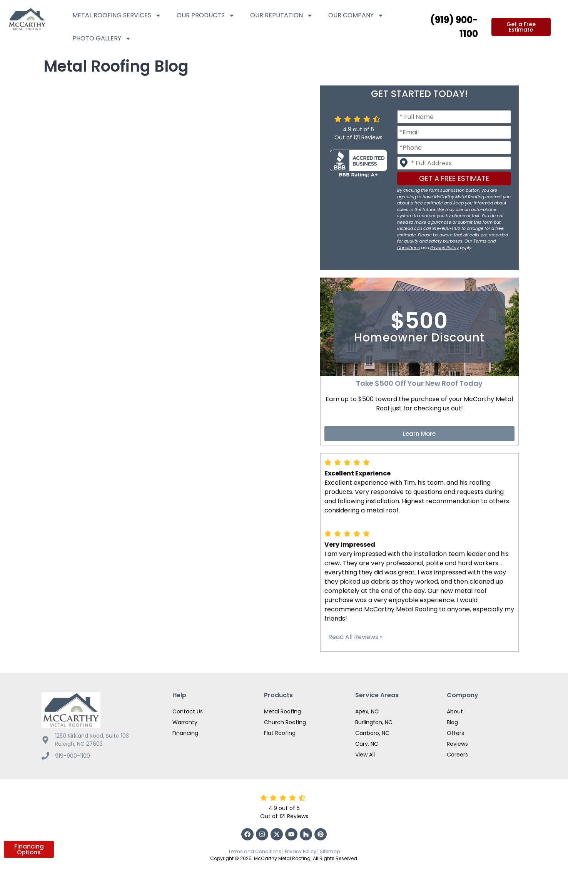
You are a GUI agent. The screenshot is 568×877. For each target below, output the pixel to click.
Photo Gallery (101, 38)
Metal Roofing (282, 711)
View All (365, 754)
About (455, 711)
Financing (185, 733)
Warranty (184, 722)
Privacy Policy (444, 247)
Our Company (356, 15)
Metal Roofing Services (116, 15)
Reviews (457, 744)
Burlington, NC (374, 722)
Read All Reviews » (355, 637)
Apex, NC (367, 711)
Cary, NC (366, 744)
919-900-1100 (72, 756)
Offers (455, 733)
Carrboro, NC (372, 733)
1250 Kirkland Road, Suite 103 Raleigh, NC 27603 (92, 740)
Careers (457, 754)
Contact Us (187, 711)
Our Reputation (281, 15)
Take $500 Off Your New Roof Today (419, 383)
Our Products (206, 15)
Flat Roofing (280, 733)
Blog (452, 722)
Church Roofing (285, 722)
